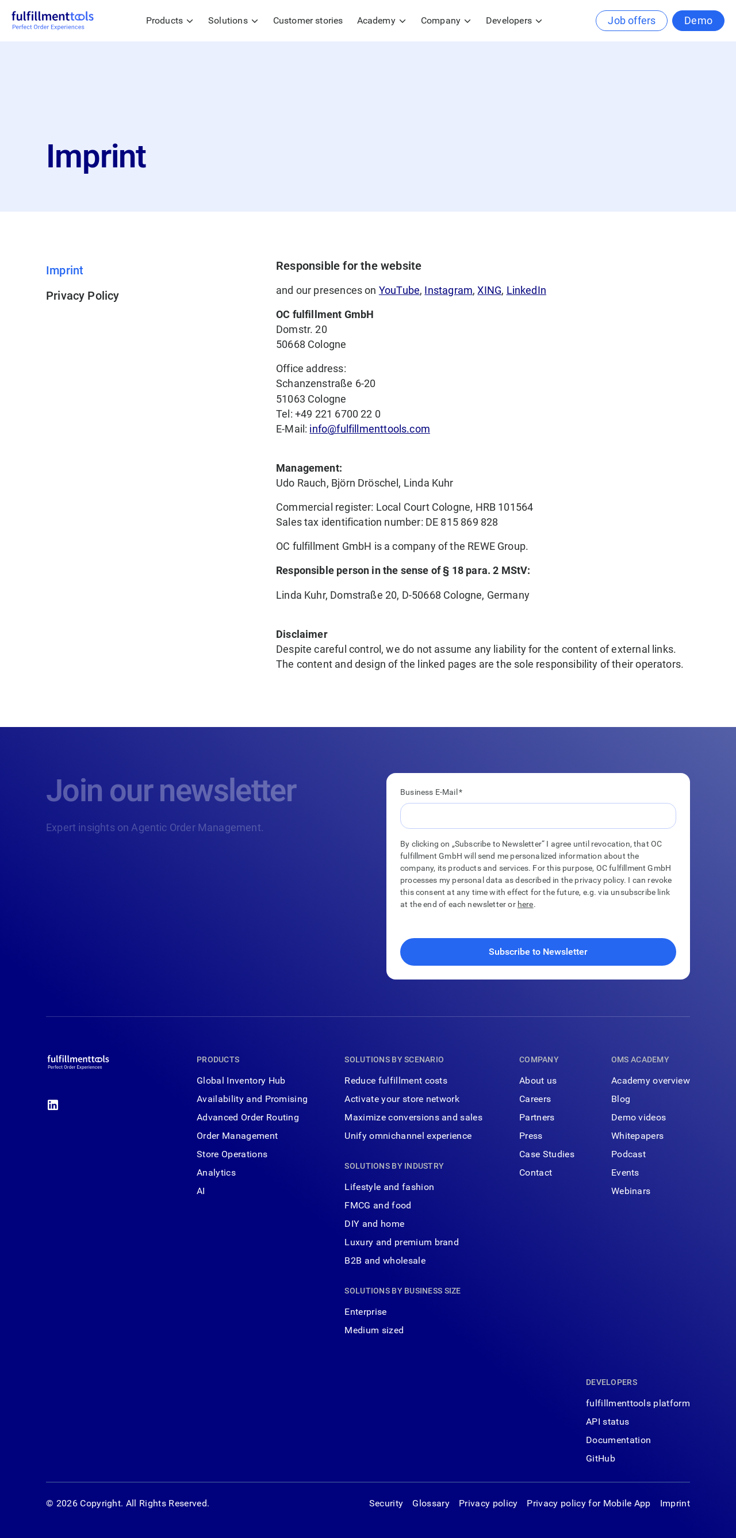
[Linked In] (52, 1104)
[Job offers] (632, 20)
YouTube (399, 290)
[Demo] (698, 20)
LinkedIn (526, 290)
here (526, 904)
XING (489, 290)
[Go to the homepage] (78, 1064)
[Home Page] (52, 20)
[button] (170, 20)
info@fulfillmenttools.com (369, 429)
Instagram (448, 290)
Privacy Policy (83, 296)
